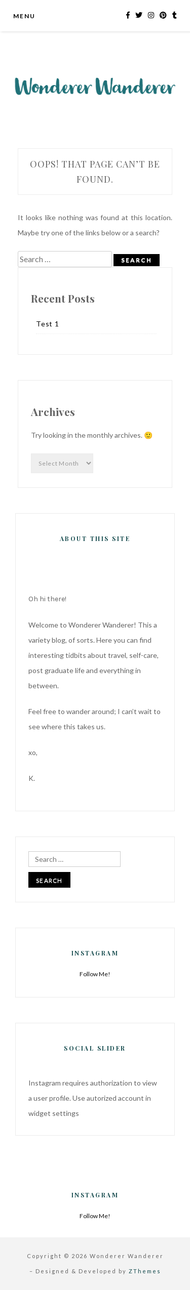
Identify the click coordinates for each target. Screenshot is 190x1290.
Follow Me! (95, 974)
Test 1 (47, 323)
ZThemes (145, 1271)
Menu (24, 16)
